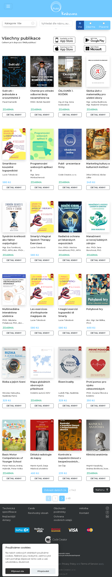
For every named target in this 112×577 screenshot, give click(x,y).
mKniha (83, 508)
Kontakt (84, 513)
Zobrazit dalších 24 (55, 490)
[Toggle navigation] (8, 6)
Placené (103, 25)
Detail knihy (14, 114)
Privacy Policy (69, 564)
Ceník (31, 508)
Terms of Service (89, 564)
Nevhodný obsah (38, 513)
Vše (80, 25)
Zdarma (90, 25)
